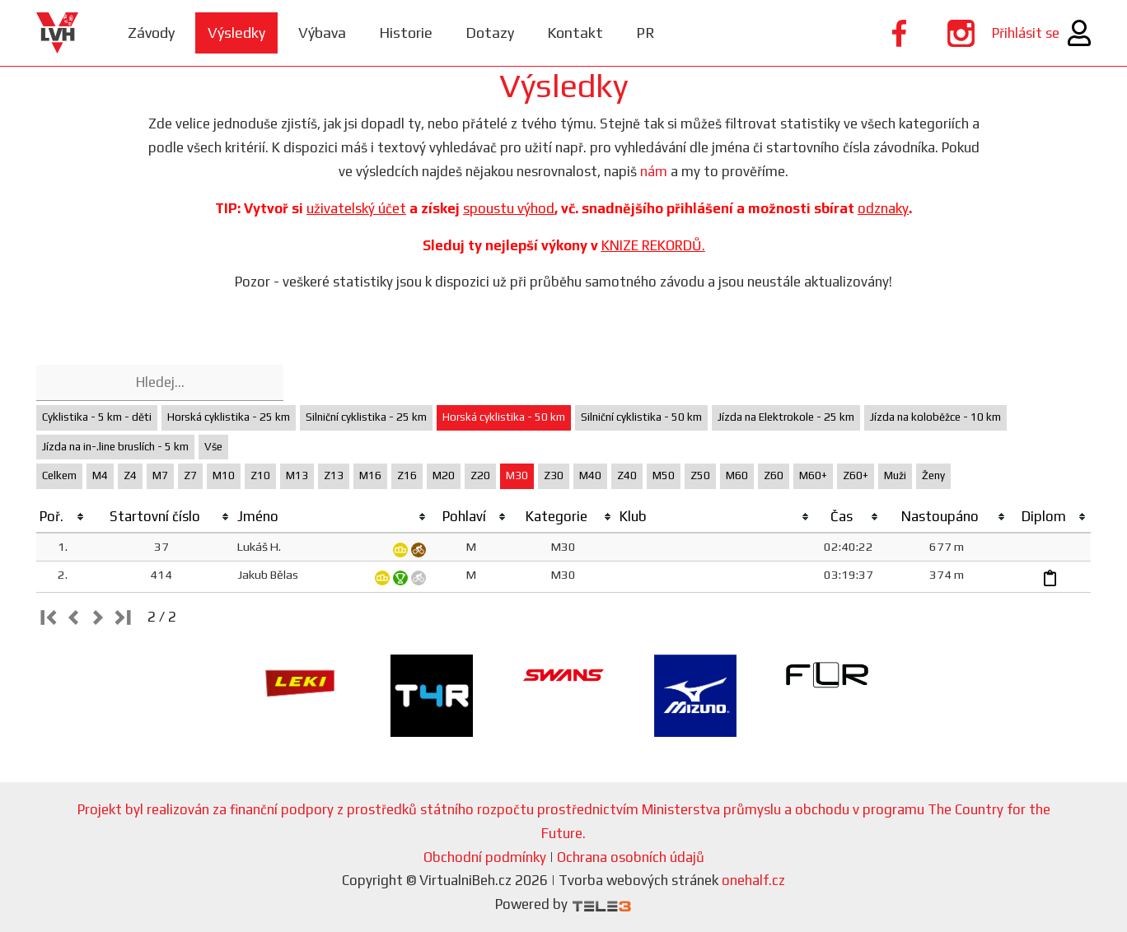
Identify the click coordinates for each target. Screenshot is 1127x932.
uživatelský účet (356, 208)
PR (645, 32)
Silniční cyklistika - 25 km (366, 417)
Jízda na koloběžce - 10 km (935, 417)
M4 (100, 475)
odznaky (883, 208)
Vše (213, 446)
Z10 (260, 475)
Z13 (334, 475)
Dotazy (489, 32)
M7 (160, 475)
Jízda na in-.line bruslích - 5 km (115, 446)
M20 (444, 475)
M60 (737, 475)
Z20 (480, 475)
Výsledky (236, 32)
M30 (517, 475)
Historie (406, 32)
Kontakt (575, 32)
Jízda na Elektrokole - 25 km (786, 417)
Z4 (130, 475)
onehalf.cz (753, 880)
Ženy (933, 475)
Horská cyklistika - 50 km (503, 417)
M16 (370, 475)
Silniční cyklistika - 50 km (641, 417)
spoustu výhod (508, 208)
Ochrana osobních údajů (630, 857)
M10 (224, 475)
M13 (297, 475)
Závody (151, 32)
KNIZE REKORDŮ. (653, 245)
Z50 (700, 475)
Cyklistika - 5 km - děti (97, 417)
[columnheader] (62, 517)
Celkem (59, 475)
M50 (663, 475)
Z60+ (855, 475)
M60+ (813, 475)
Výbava (322, 32)
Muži (895, 475)
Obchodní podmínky (484, 857)
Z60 (773, 475)
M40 (590, 475)
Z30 (554, 475)
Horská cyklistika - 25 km (228, 417)
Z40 (627, 475)
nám (653, 171)
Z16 (407, 475)
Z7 (190, 475)
